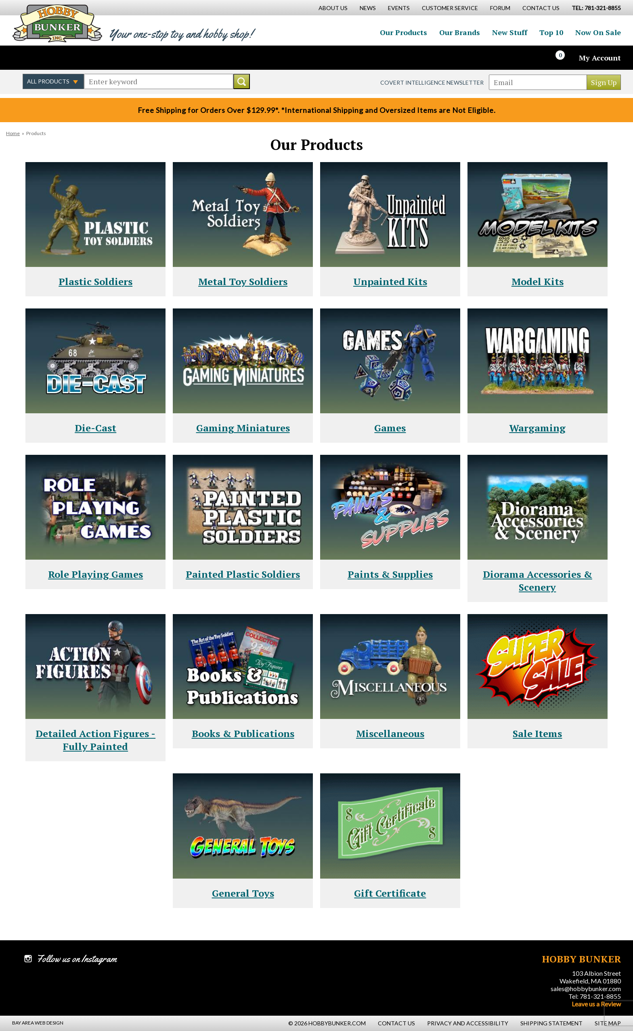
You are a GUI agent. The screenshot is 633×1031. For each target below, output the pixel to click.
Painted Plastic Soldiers (243, 574)
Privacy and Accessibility (467, 1023)
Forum (500, 7)
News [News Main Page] (368, 7)
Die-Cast (95, 427)
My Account (600, 57)
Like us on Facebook (30, 57)
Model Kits (537, 281)
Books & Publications (243, 733)
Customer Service (450, 7)
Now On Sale (598, 32)
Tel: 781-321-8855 (594, 996)
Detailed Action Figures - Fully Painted (95, 740)
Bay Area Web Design (37, 1023)
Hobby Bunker (57, 23)
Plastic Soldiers (95, 281)
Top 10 (551, 32)
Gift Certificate (390, 893)
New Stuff (509, 32)
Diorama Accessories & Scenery (537, 581)
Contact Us (541, 7)
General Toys (243, 893)
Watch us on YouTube (82, 57)
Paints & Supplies (390, 574)
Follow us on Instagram (65, 57)
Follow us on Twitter (47, 57)
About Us (333, 7)
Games (390, 427)
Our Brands (459, 32)
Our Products (403, 32)
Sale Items (537, 733)
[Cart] (565, 58)
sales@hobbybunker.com (586, 988)
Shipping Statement (551, 1023)
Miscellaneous (390, 733)
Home (13, 133)
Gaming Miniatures (243, 427)
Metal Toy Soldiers (242, 281)
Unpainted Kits (390, 281)
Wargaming (537, 427)
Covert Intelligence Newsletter (432, 82)
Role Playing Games (95, 574)
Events (399, 7)
